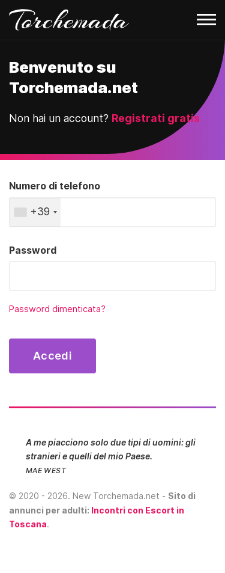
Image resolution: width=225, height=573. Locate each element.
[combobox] (35, 212)
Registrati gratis (156, 118)
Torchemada (69, 20)
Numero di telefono (54, 186)
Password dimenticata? (57, 309)
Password (32, 250)
